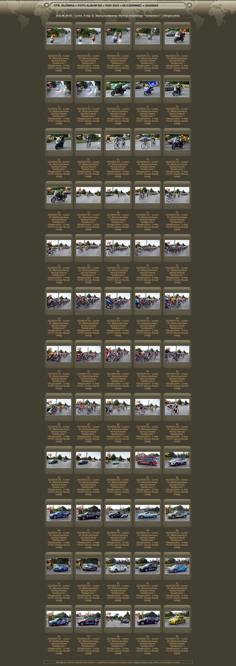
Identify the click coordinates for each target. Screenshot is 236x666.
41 (59, 477)
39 (147, 424)
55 (177, 583)
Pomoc (176, 662)
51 (59, 583)
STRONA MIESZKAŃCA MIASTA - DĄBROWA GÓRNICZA (92, 662)
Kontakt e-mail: (125, 662)
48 (118, 530)
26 (59, 318)
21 (59, 265)
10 (177, 106)
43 (118, 477)
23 (118, 265)
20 (177, 212)
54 (147, 583)
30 (177, 318)
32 (88, 371)
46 (59, 530)
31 (59, 371)
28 (118, 318)
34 (147, 371)
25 (177, 265)
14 (147, 159)
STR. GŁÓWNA (64, 5)
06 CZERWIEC (132, 5)
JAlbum (156, 662)
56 (59, 636)
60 (177, 636)
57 (88, 636)
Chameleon (167, 662)
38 (118, 424)
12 (88, 159)
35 (177, 371)
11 (59, 159)
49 (147, 530)
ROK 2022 (112, 5)
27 (88, 318)
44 (147, 477)
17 (88, 212)
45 (177, 477)
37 (88, 424)
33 (118, 371)
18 (118, 212)
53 (118, 583)
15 (177, 159)
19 (147, 212)
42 (88, 477)
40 (177, 424)
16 (59, 212)
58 (118, 636)
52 (88, 583)
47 (88, 530)
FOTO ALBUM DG (90, 5)
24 (147, 265)
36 (59, 424)
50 (177, 530)
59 (147, 636)
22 (88, 265)
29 (147, 318)
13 (118, 159)
